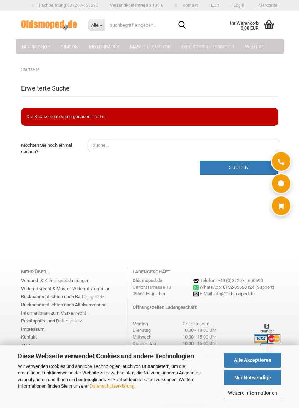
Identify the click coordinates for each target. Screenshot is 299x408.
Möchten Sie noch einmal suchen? (46, 148)
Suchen (239, 167)
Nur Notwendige (252, 377)
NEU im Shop (36, 46)
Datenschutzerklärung (112, 386)
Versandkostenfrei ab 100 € (136, 5)
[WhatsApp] (281, 183)
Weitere (254, 46)
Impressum (32, 329)
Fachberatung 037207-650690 (67, 5)
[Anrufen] (281, 161)
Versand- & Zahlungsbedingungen (55, 280)
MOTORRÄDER (104, 46)
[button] (213, 5)
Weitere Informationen (252, 393)
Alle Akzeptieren (252, 360)
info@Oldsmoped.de (234, 293)
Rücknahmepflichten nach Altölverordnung (63, 304)
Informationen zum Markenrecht (53, 313)
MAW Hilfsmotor (150, 46)
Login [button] (237, 5)
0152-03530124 (238, 287)
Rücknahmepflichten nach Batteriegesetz (62, 296)
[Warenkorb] (281, 205)
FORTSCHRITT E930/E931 (207, 46)
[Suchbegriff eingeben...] (96, 25)
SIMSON (69, 46)
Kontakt (189, 5)
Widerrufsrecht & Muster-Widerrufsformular (65, 288)
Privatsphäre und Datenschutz (51, 321)
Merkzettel (266, 5)
